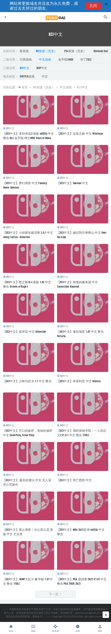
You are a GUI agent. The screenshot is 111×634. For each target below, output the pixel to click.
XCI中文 (24, 68)
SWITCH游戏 (27, 76)
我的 (100, 628)
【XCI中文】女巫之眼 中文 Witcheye (80, 133)
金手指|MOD (65, 59)
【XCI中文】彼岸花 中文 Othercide (24, 331)
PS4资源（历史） (75, 51)
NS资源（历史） (46, 51)
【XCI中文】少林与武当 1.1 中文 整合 (27, 381)
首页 (25, 87)
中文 (45, 76)
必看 (78, 628)
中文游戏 (45, 59)
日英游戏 (26, 59)
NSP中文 (42, 68)
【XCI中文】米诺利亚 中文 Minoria (79, 381)
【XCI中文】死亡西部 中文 (74, 480)
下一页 (55, 594)
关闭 (93, 6)
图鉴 (33, 628)
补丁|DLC (86, 59)
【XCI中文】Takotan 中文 (72, 183)
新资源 (24, 51)
